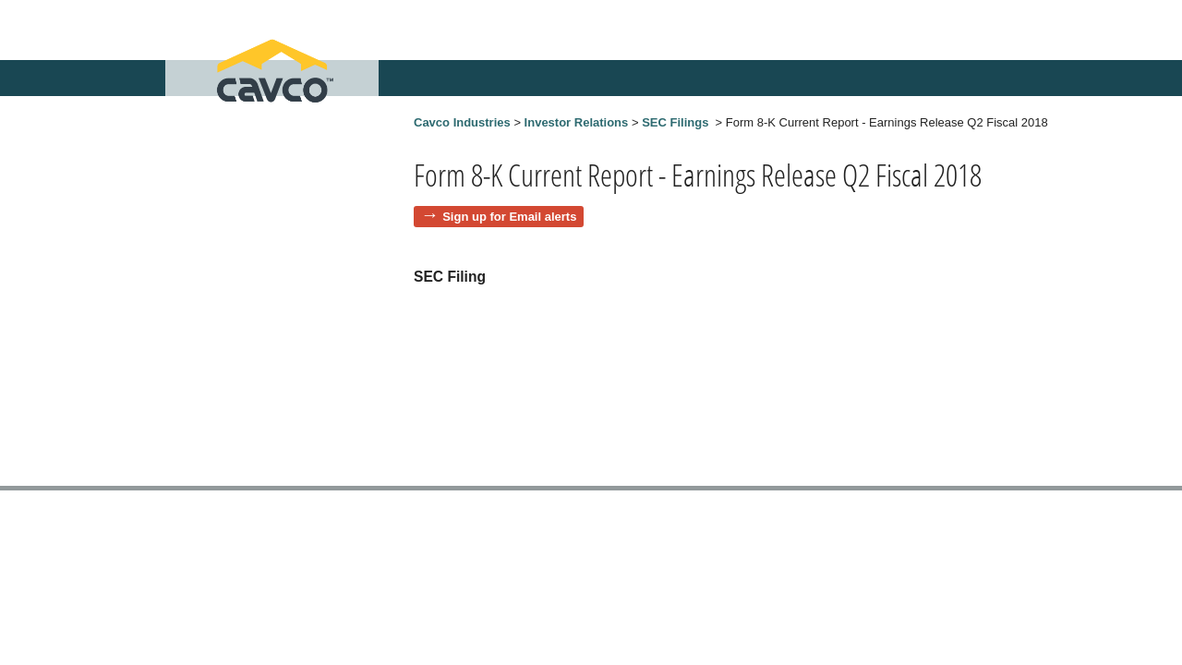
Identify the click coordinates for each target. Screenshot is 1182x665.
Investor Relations (577, 122)
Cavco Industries (462, 122)
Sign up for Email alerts (509, 217)
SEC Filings (675, 122)
